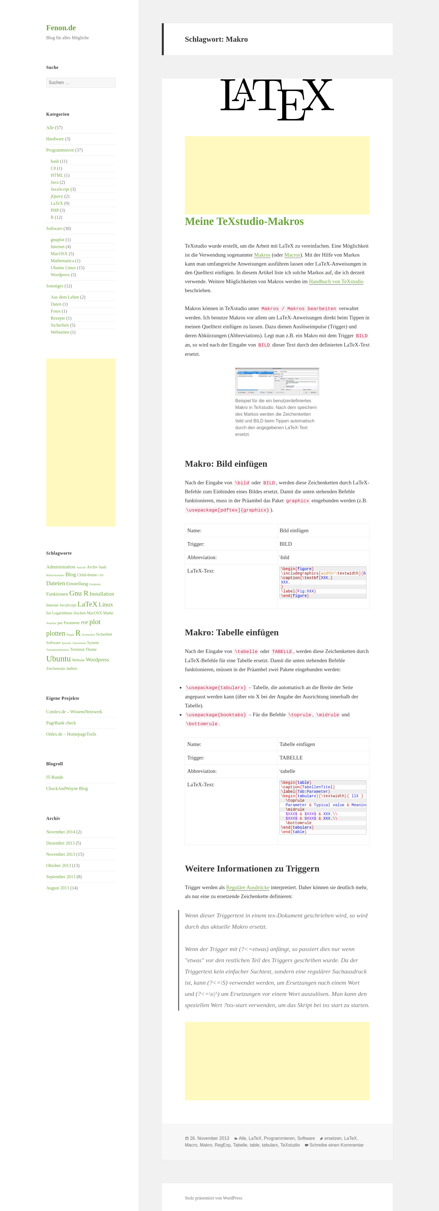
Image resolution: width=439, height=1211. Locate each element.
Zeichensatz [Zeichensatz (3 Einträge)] (55, 668)
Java (55, 182)
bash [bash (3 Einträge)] (102, 567)
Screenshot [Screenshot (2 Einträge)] (88, 634)
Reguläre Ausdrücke (248, 885)
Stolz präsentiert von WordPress (213, 1195)
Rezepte (58, 318)
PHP (55, 210)
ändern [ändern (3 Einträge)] (71, 668)
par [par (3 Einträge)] (59, 622)
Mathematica (62, 260)
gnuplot (57, 239)
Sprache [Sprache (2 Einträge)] (66, 643)
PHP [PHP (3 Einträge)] (84, 622)
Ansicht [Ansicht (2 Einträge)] (81, 567)
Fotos (56, 311)
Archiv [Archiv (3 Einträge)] (92, 567)
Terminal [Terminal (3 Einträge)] (77, 649)
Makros (262, 255)
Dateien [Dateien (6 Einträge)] (55, 583)
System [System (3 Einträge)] (93, 642)
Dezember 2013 (60, 843)
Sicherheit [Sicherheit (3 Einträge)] (104, 634)
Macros (292, 255)
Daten (56, 304)
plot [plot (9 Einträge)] (95, 622)
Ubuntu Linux (63, 267)
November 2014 (60, 831)
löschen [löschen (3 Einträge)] (80, 613)
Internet (58, 246)
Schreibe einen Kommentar (336, 1142)
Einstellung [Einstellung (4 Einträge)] (77, 583)
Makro (206, 1142)
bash (55, 161)
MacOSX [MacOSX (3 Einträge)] (94, 613)
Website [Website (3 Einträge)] (78, 660)
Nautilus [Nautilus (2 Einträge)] (51, 623)
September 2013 (60, 876)
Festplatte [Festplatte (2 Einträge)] (95, 584)
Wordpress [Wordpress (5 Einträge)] (97, 660)
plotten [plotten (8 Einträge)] (55, 633)
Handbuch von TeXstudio (336, 281)
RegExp (223, 1142)
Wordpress (60, 274)
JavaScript (60, 189)
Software (54, 228)
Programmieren (60, 150)
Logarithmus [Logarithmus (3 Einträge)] (62, 613)
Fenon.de (61, 28)
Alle (50, 127)
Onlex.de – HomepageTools (71, 734)
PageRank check (61, 722)
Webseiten (60, 332)
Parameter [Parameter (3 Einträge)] (72, 622)
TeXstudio (290, 1142)
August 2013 (57, 887)
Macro (191, 1142)
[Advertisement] (81, 443)
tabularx (270, 1142)
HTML (57, 175)
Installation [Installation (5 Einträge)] (102, 594)
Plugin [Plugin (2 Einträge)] (70, 634)
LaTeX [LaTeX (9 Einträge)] (87, 604)
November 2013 (60, 854)
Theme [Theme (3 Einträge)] (91, 649)
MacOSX (59, 253)
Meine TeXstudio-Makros (244, 221)
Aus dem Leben (65, 297)
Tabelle (240, 1142)
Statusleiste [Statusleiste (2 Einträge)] (79, 643)
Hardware (55, 138)
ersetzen (333, 1136)
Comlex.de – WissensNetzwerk (74, 711)
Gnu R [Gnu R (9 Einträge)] (78, 593)
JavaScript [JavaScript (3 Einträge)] (68, 605)
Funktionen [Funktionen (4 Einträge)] (57, 594)
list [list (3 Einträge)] (48, 613)
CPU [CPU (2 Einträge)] (101, 575)
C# (53, 168)
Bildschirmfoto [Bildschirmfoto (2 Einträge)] (55, 575)
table (255, 1142)
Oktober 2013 (58, 865)
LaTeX (57, 203)
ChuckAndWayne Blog (67, 788)
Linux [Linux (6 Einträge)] (106, 604)
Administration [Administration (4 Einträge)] (60, 567)
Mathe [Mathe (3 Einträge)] (108, 613)
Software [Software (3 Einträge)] (53, 642)
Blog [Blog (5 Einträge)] (71, 574)
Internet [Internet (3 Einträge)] (52, 605)
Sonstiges (54, 285)
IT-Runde (54, 777)
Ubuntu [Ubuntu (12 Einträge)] (58, 658)
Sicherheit (60, 325)
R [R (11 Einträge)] (78, 633)
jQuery (57, 196)
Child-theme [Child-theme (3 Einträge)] (87, 575)
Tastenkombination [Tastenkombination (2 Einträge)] (57, 649)
